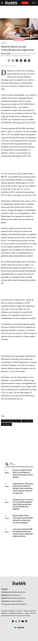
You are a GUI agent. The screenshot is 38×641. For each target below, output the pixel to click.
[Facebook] (13, 621)
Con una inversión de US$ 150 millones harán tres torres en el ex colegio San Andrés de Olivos (23, 532)
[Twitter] (16, 621)
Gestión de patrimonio (11, 421)
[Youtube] (23, 621)
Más (21, 464)
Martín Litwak (5, 53)
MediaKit (4, 611)
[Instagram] (19, 621)
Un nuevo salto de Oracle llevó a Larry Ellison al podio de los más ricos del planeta (23, 473)
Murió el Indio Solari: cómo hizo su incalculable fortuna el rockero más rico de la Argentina (23, 519)
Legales (27, 613)
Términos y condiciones (16, 613)
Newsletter (12, 611)
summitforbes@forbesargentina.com (16, 598)
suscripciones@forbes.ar (16, 601)
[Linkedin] (26, 621)
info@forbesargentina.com (13, 595)
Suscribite (25, 3)
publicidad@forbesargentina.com (16, 592)
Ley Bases (6, 424)
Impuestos (27, 421)
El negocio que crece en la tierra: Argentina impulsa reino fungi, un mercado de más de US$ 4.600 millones (23, 504)
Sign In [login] (34, 3)
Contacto (19, 611)
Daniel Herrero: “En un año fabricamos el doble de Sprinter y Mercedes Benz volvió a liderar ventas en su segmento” (23, 488)
